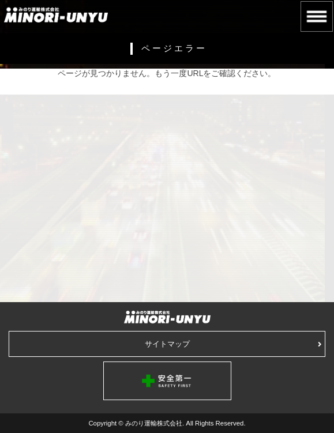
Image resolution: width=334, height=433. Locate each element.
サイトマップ (233, 344)
